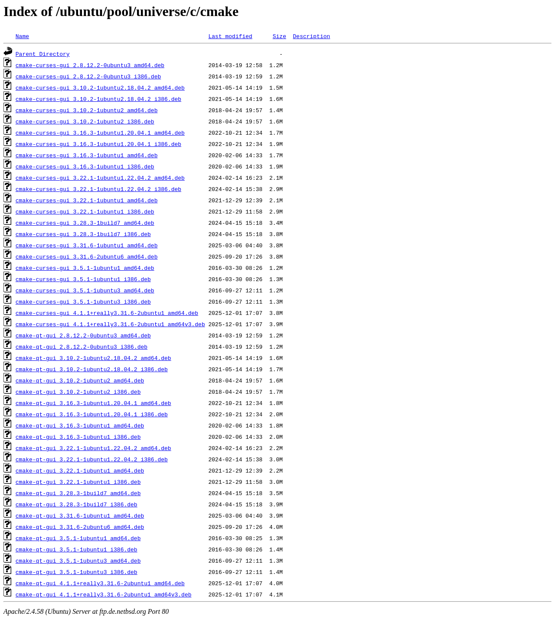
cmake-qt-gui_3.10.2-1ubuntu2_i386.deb (78, 391)
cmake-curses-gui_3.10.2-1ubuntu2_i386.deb (85, 121)
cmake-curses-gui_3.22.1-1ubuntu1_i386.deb (85, 211)
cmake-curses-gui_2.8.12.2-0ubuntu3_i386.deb (88, 76)
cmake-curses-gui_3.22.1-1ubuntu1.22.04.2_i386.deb (98, 189)
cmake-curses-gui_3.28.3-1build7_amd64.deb (85, 223)
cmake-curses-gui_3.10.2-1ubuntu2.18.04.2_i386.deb (98, 99)
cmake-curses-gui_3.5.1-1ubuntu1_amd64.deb (85, 268)
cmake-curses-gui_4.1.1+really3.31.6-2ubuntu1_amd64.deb (107, 313)
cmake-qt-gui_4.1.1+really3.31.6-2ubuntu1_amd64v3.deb (104, 594)
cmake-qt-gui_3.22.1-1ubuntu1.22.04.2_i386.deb (92, 459)
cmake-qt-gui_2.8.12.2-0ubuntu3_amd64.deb (83, 335)
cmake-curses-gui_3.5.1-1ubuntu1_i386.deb (83, 279)
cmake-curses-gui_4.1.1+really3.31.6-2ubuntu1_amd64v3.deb (110, 324)
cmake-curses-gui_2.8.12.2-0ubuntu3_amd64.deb (90, 65)
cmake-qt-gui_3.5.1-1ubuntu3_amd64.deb (78, 560)
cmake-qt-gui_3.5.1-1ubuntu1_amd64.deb (78, 538)
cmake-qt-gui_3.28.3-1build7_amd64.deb (78, 493)
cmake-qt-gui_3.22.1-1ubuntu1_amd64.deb (80, 470)
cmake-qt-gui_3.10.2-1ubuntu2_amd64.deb (80, 380)
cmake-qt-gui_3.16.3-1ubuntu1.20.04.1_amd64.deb (93, 403)
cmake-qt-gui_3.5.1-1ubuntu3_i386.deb (76, 572)
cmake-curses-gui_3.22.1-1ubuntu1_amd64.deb (87, 200)
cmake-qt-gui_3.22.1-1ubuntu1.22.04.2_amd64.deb (93, 448)
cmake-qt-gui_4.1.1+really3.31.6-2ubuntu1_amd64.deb (100, 583)
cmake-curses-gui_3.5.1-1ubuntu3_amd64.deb (85, 290)
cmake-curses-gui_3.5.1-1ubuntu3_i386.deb (83, 301)
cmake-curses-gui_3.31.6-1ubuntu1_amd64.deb (87, 245)
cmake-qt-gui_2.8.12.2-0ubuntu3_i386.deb (81, 346)
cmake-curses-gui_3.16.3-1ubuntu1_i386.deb (85, 166)
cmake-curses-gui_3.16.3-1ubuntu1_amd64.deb (87, 155)
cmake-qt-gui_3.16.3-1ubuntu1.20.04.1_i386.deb (92, 414)
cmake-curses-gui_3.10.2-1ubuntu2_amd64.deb (87, 110)
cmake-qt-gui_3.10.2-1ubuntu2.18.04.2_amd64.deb (93, 358)
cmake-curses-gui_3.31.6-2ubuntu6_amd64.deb (87, 256)
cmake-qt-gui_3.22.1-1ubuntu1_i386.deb (78, 482)
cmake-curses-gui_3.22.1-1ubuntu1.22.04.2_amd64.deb (100, 177)
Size (279, 36)
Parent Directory (43, 54)
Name (22, 36)
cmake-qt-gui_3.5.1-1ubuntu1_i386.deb (76, 549)
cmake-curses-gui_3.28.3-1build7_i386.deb (83, 234)
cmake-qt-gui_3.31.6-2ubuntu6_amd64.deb (80, 527)
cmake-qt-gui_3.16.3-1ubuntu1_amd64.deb (80, 425)
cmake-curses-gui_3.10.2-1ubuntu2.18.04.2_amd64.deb (100, 87)
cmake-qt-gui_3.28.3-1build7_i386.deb (76, 504)
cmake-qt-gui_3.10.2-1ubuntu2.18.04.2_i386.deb (92, 369)
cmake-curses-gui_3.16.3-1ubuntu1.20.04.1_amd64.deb (100, 132)
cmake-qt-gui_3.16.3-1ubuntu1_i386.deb (78, 437)
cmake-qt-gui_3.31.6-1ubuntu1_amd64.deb (80, 515)
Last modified (230, 36)
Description (311, 36)
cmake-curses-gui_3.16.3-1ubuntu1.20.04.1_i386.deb (98, 144)
